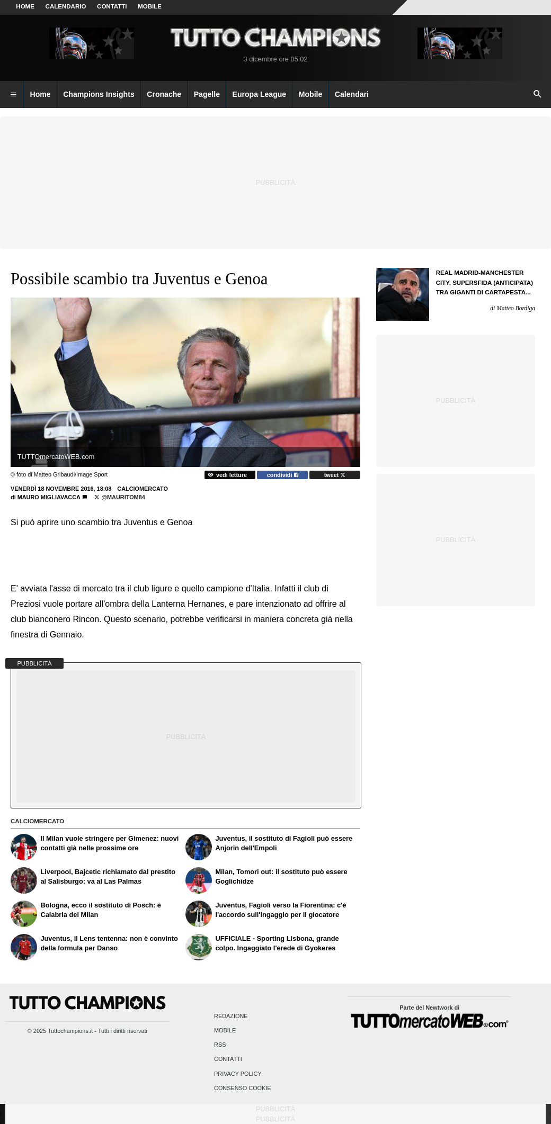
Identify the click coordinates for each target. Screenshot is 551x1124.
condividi (282, 475)
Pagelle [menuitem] (207, 94)
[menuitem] (13, 95)
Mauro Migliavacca (49, 497)
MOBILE (150, 6)
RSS (220, 1045)
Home (25, 6)
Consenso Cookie (242, 1088)
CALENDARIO (66, 6)
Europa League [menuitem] (260, 94)
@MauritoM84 (119, 497)
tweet (335, 475)
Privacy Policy (238, 1074)
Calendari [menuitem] (352, 94)
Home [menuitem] (40, 94)
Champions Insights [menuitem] (99, 94)
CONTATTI (112, 6)
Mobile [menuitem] (311, 94)
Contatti (228, 1059)
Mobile (225, 1030)
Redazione (230, 1016)
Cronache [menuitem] (164, 94)
